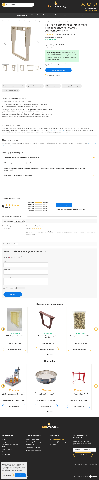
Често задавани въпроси (35, 440)
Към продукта (14, 405)
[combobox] (18, 5)
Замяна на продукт (33, 446)
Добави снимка (10, 287)
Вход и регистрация (33, 438)
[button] (5, 42)
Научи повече (7, 475)
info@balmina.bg (60, 440)
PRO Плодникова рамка (14, 334)
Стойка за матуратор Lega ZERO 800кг (78, 392)
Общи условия (7, 448)
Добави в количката (14, 348)
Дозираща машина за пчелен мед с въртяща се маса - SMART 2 (13, 392)
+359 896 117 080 (91, 10)
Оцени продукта (68, 33)
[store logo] (56, 4)
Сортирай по (8, 220)
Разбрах (20, 475)
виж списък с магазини (57, 129)
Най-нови (36, 15)
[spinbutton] (58, 64)
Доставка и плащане (33, 449)
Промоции (47, 15)
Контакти (76, 15)
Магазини (64, 15)
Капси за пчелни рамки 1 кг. (79, 334)
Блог (56, 15)
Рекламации (30, 443)
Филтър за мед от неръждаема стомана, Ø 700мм (46, 392)
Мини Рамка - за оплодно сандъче (47, 335)
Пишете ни (54, 443)
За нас (4, 438)
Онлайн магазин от (85, 475)
